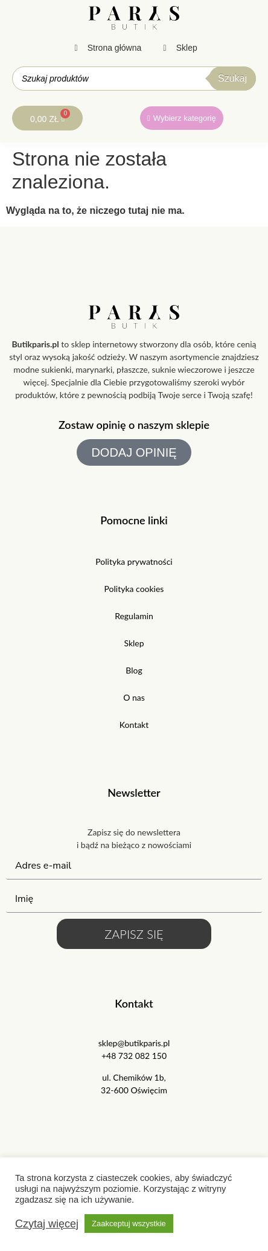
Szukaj (232, 78)
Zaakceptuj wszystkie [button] (129, 1223)
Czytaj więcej (46, 1223)
